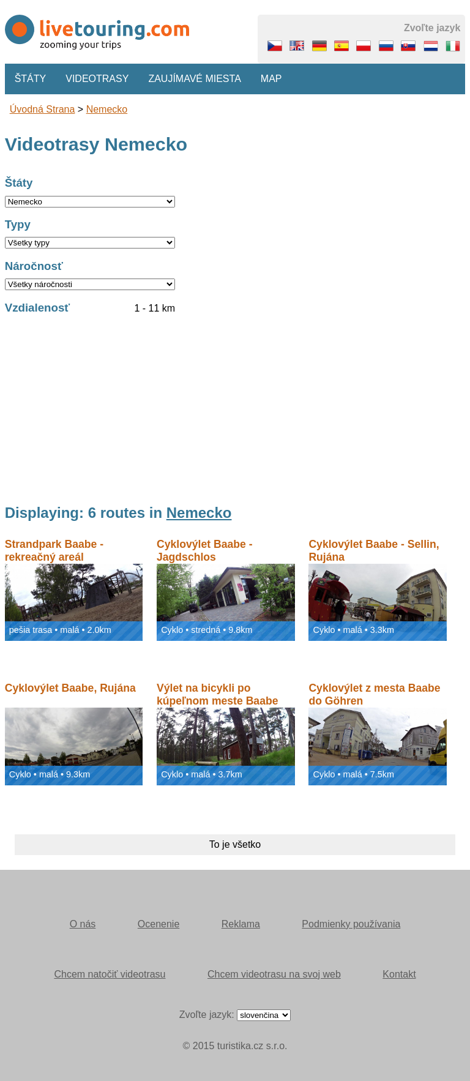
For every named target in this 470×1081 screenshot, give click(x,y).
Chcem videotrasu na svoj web (274, 974)
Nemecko (107, 109)
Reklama (241, 924)
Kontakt (399, 974)
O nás (83, 924)
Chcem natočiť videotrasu (109, 974)
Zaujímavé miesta (194, 78)
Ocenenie (159, 924)
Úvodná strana (42, 109)
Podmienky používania (351, 924)
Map (271, 78)
